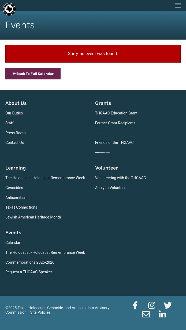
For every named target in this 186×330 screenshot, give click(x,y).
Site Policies (40, 312)
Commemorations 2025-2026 (29, 262)
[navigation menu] (178, 5)
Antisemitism (16, 197)
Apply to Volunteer (110, 188)
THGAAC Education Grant (116, 113)
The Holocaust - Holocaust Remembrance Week (45, 178)
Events (13, 233)
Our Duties (14, 113)
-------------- (102, 133)
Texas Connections (21, 207)
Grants (103, 103)
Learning (15, 168)
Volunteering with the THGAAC (120, 178)
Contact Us (14, 142)
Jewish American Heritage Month (33, 217)
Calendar (12, 242)
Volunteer (106, 168)
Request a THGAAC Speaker (28, 272)
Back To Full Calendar (33, 74)
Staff (9, 123)
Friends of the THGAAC (114, 142)
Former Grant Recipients (115, 123)
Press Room (15, 133)
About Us (16, 103)
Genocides (14, 188)
